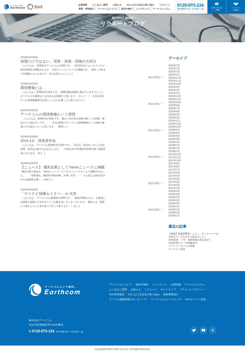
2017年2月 (174, 185)
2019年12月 (174, 123)
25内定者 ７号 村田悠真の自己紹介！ (190, 239)
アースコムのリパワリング (166, 299)
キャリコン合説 (176, 249)
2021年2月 (174, 90)
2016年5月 (174, 203)
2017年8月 (174, 166)
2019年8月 (174, 132)
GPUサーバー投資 (195, 299)
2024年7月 (174, 68)
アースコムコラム (161, 8)
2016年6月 (174, 200)
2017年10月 (174, 160)
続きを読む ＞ (155, 77)
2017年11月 (174, 157)
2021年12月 (174, 77)
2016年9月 (174, 191)
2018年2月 (174, 148)
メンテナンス (142, 8)
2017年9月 (174, 163)
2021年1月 (174, 93)
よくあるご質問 (100, 5)
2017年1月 (174, 188)
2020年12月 (174, 96)
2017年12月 (174, 154)
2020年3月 (174, 114)
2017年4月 (174, 178)
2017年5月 (174, 175)
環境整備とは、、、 (36, 88)
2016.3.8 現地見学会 (38, 141)
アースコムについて (108, 8)
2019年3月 (174, 139)
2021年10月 (174, 83)
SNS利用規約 (116, 294)
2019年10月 (174, 126)
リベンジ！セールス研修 (181, 246)
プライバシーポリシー (191, 289)
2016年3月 (174, 209)
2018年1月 (174, 151)
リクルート (164, 5)
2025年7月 (174, 65)
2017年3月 (174, 182)
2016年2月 (174, 212)
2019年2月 (174, 142)
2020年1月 (174, 120)
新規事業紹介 (170, 294)
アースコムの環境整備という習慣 (47, 114)
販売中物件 (126, 8)
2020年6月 (174, 111)
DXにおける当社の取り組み (140, 5)
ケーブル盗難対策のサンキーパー (128, 299)
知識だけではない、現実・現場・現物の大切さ (58, 61)
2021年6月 (174, 86)
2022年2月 (174, 71)
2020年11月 (174, 99)
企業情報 (82, 5)
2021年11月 (174, 80)
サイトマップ (167, 289)
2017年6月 (174, 172)
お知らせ (117, 5)
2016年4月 (174, 206)
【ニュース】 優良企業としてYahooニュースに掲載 (62, 167)
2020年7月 (174, 108)
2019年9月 (174, 129)
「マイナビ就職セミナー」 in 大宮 (48, 193)
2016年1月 (174, 215)
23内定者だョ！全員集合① (182, 242)
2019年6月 (174, 136)
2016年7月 (174, 197)
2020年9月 (174, 105)
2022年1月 (174, 74)
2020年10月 (174, 102)
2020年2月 (174, 117)
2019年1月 (174, 145)
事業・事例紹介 (86, 8)
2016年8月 (174, 194)
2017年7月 (174, 169)
